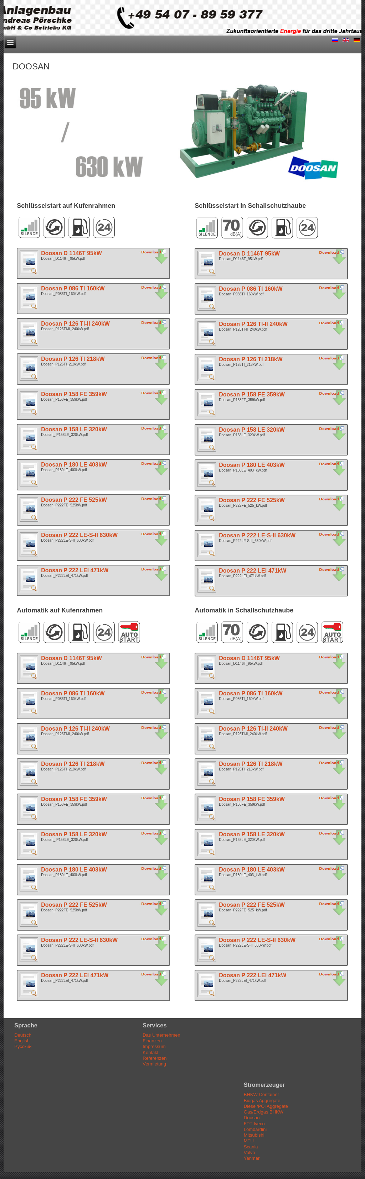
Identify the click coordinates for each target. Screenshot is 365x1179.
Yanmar (252, 1158)
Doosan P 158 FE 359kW (74, 394)
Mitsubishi (254, 1135)
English (22, 1040)
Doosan (252, 1117)
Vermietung (154, 1064)
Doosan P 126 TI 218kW (72, 359)
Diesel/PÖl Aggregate (266, 1106)
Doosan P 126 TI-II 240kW (75, 324)
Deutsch (22, 1035)
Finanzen (152, 1040)
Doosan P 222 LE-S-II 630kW (79, 535)
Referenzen (154, 1058)
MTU (249, 1140)
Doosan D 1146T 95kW (71, 253)
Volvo (249, 1152)
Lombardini (255, 1129)
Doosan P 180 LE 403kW (74, 465)
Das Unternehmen (161, 1035)
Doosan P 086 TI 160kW (72, 288)
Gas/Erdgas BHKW (263, 1112)
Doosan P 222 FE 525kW (74, 500)
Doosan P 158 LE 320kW (74, 429)
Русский (22, 1046)
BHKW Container (261, 1094)
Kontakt (150, 1052)
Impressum (154, 1046)
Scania (251, 1146)
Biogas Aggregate (262, 1100)
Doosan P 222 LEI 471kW (74, 570)
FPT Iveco (254, 1123)
